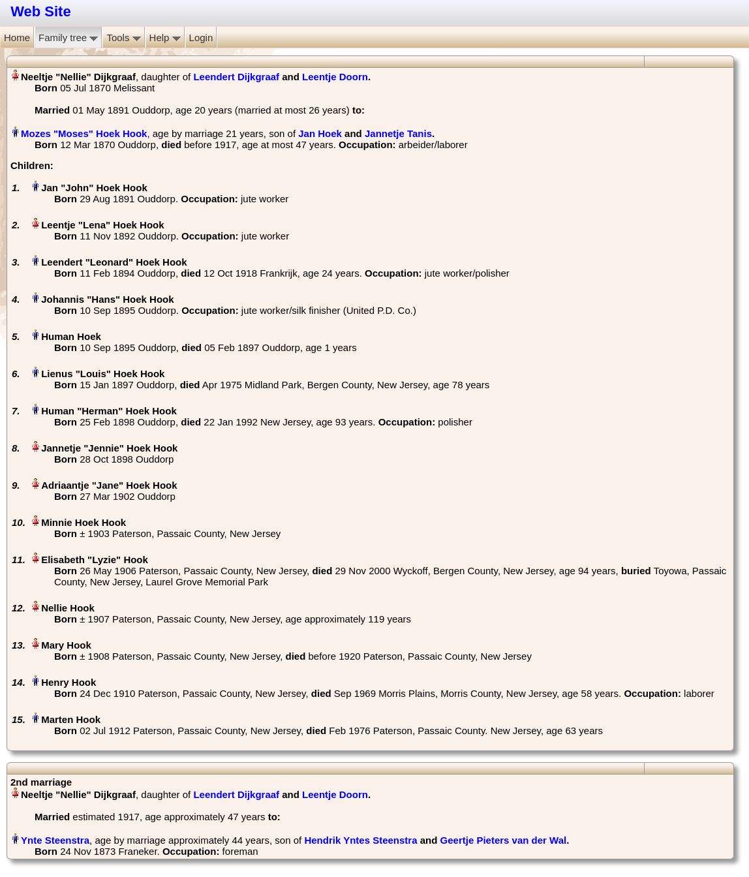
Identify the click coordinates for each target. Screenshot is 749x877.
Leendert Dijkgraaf (236, 76)
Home (17, 37)
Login (201, 37)
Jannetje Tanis (398, 133)
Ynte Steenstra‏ (55, 840)
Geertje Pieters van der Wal (503, 840)
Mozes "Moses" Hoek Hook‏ (84, 133)
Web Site (40, 11)
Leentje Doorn (335, 76)
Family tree (68, 37)
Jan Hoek (320, 133)
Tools (123, 37)
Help (165, 37)
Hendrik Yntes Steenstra (360, 840)
